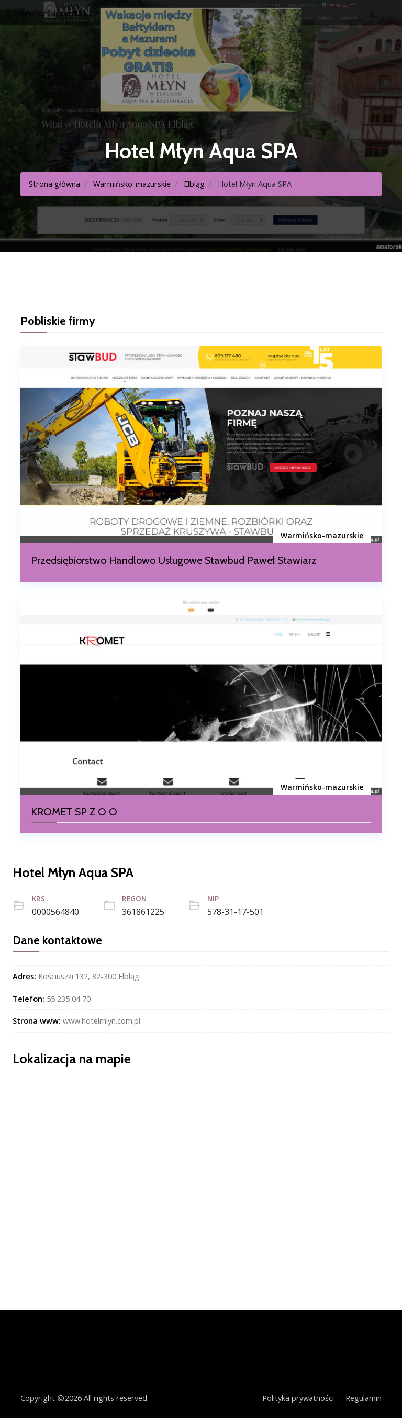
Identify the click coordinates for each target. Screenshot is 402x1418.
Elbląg (194, 184)
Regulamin (363, 1398)
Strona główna (54, 184)
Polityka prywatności (298, 1398)
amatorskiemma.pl (52, 13)
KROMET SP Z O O (74, 812)
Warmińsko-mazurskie (132, 184)
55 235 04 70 (69, 999)
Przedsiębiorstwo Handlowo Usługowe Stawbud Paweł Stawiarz (174, 560)
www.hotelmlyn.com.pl (101, 1021)
